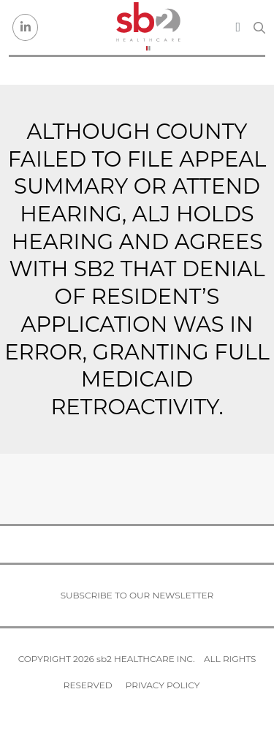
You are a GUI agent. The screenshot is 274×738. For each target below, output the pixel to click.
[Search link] (259, 28)
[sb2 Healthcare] (147, 27)
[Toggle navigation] (238, 27)
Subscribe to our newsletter (137, 595)
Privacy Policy (162, 685)
